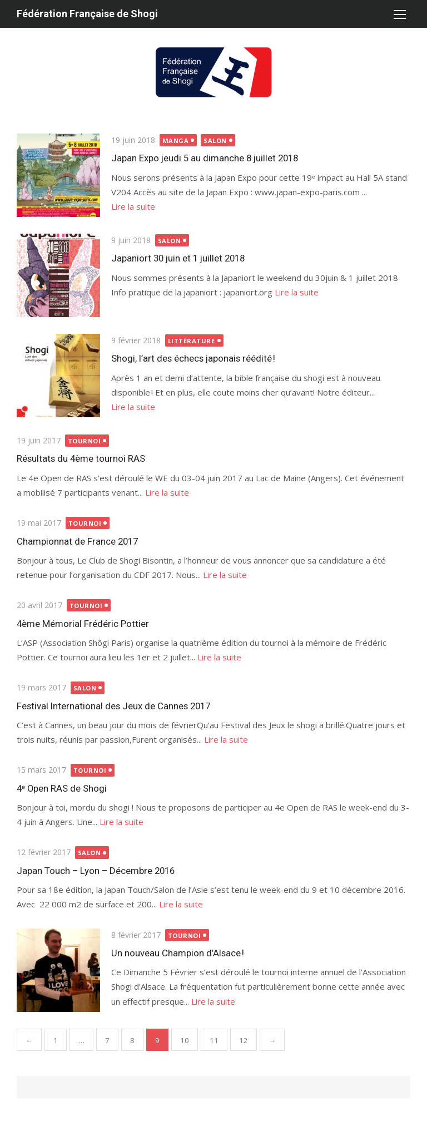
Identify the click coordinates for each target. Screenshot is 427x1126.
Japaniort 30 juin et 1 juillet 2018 (178, 258)
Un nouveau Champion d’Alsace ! (177, 953)
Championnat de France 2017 (77, 541)
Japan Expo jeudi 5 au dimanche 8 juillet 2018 (204, 158)
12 (243, 1040)
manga (175, 140)
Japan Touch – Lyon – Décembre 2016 (96, 870)
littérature (191, 341)
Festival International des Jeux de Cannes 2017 (113, 706)
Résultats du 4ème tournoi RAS (81, 458)
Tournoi (84, 441)
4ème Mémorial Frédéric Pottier (83, 623)
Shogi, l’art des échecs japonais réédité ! (193, 358)
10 (184, 1040)
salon (215, 140)
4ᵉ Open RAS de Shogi (62, 788)
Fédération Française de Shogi (87, 13)
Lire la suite (133, 206)
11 (214, 1040)
